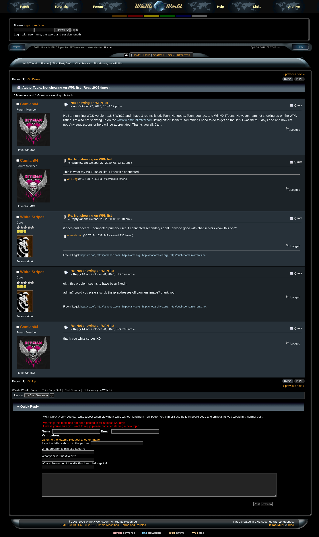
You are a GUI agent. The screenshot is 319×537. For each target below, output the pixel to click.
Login (170, 55)
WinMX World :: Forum (36, 63)
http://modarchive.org (155, 255)
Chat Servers (82, 63)
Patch (24, 6)
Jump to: (19, 395)
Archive (294, 6)
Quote (298, 105)
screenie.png (73, 235)
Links (257, 6)
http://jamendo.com (108, 255)
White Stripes (32, 217)
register (39, 25)
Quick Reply (29, 406)
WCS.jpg (71, 179)
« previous (289, 74)
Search (158, 55)
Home (137, 55)
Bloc (291, 525)
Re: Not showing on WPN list (90, 159)
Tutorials (61, 6)
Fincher (108, 47)
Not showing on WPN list (108, 63)
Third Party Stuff (62, 63)
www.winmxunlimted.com (135, 120)
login (27, 25)
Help (220, 6)
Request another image (84, 439)
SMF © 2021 (86, 525)
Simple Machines (107, 525)
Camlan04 (29, 104)
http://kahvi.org (131, 255)
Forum (98, 6)
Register (183, 55)
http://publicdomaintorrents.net (188, 255)
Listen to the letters (54, 439)
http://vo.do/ (87, 255)
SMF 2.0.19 (68, 525)
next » (301, 74)
